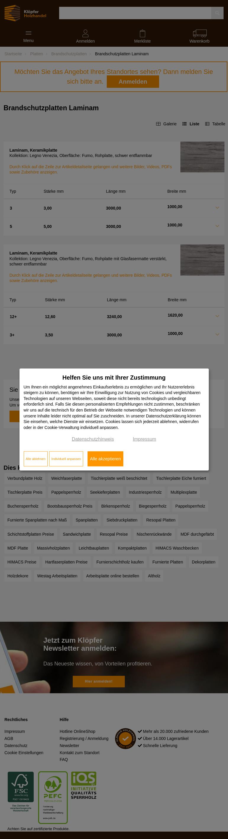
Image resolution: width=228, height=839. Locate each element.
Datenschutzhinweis (93, 439)
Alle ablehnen (36, 459)
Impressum (144, 439)
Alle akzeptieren (105, 458)
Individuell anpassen (66, 459)
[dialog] (114, 420)
